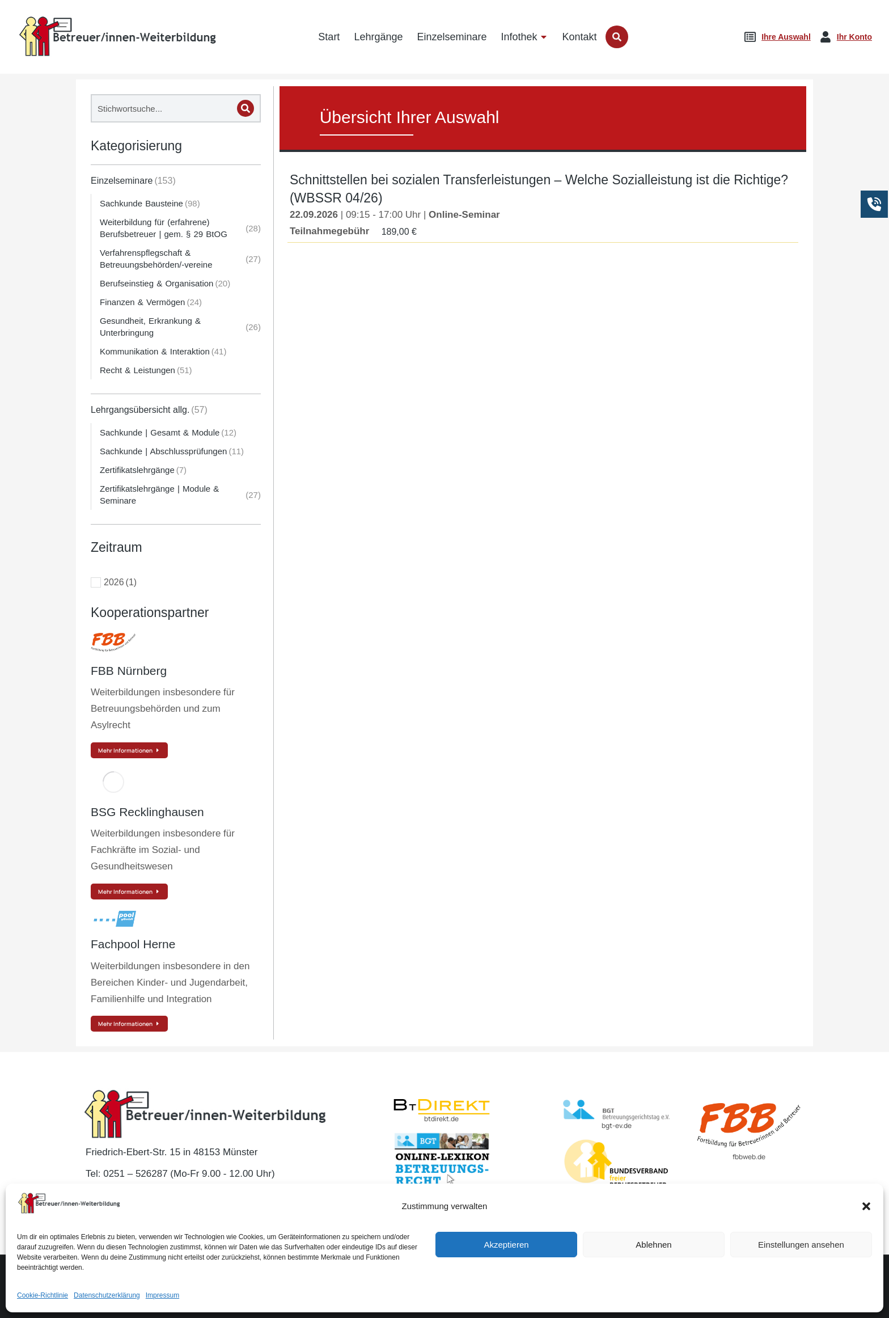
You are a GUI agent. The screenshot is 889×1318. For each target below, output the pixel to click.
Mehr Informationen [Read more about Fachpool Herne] (129, 1024)
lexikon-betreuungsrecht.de (441, 1195)
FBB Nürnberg (129, 670)
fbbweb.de (749, 1156)
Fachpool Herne (133, 944)
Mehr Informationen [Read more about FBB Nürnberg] (129, 750)
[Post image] (113, 642)
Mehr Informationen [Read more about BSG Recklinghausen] (129, 891)
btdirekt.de (441, 1118)
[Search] (245, 108)
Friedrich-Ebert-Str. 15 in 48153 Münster (171, 1152)
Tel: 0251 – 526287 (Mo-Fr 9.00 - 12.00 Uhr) (180, 1173)
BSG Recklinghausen (147, 811)
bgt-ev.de (617, 1125)
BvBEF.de (616, 1196)
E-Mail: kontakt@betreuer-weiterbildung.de (182, 1195)
